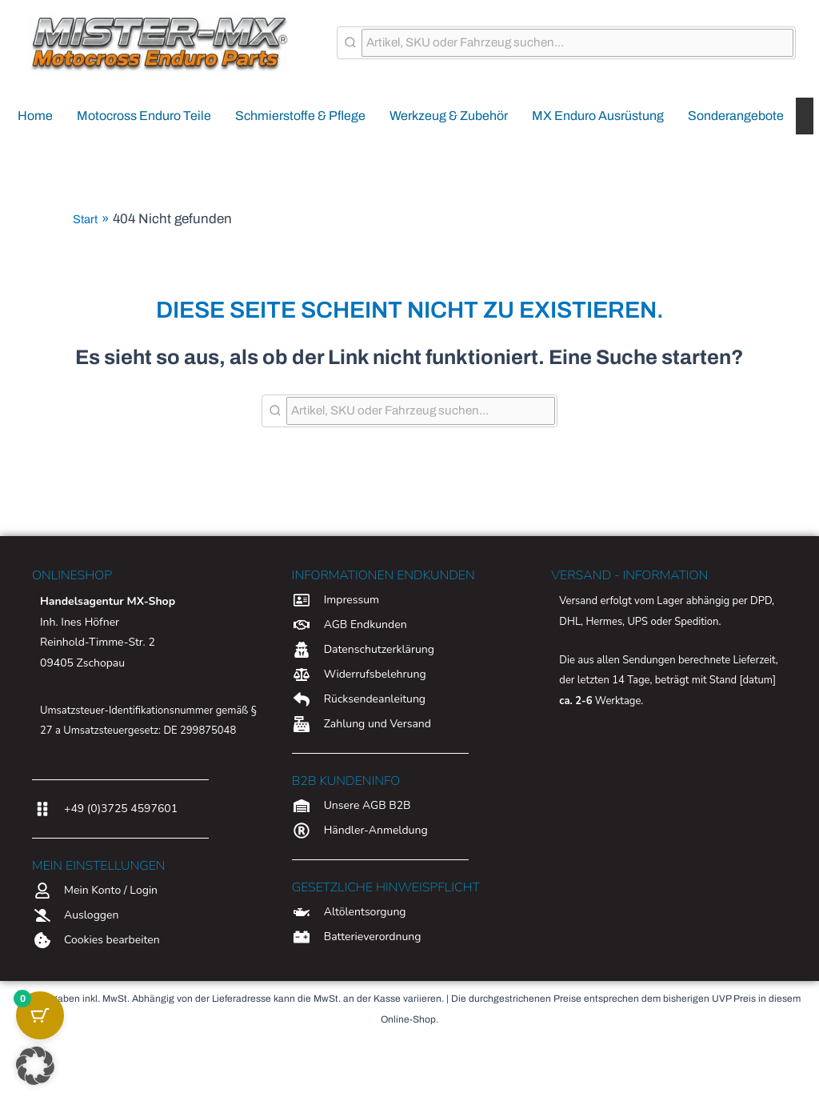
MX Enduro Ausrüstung (598, 115)
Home (35, 115)
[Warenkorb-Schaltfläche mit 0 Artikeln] (40, 1015)
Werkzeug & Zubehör (449, 115)
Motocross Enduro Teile (144, 115)
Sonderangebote (736, 115)
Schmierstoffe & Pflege (300, 115)
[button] (35, 1066)
